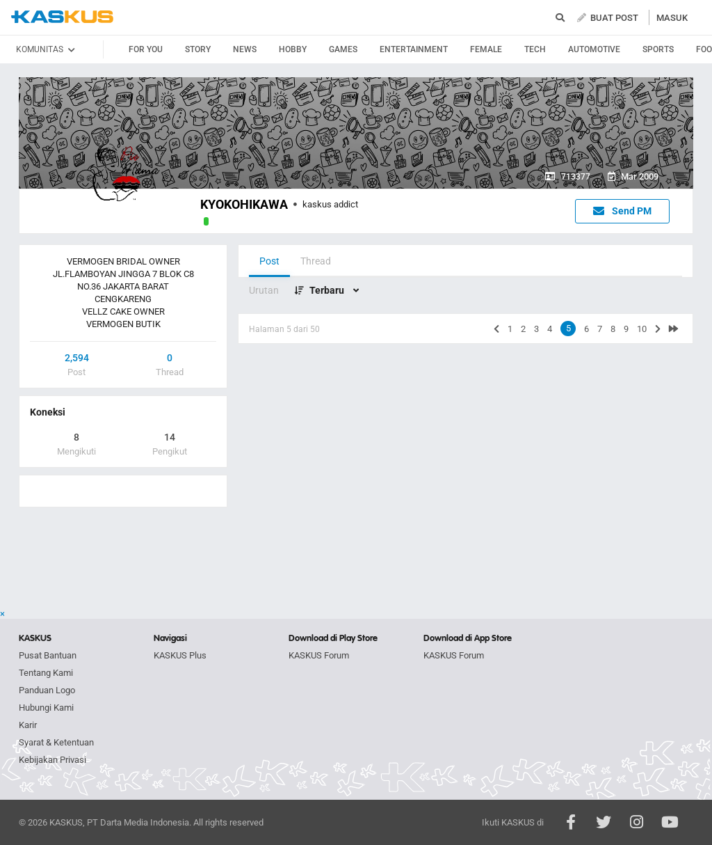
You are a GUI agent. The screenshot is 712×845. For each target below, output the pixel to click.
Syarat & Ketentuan (56, 742)
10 (642, 329)
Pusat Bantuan (47, 655)
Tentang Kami (46, 673)
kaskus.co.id (62, 17)
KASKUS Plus (180, 655)
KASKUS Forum (319, 655)
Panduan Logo (47, 690)
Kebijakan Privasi (52, 760)
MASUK (672, 18)
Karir (28, 725)
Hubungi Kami (46, 707)
